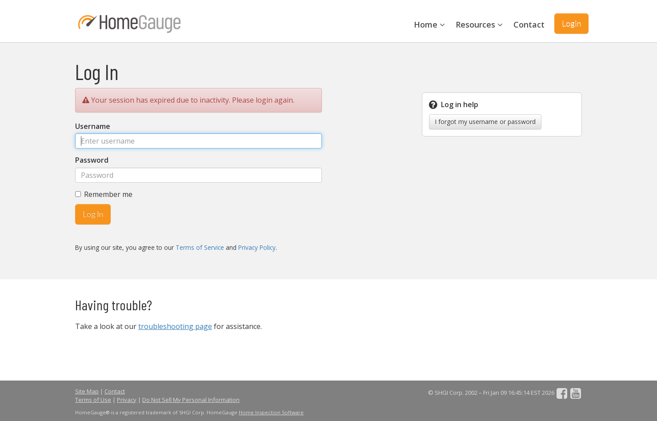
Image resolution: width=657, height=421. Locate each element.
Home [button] (429, 24)
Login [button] (571, 23)
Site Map (87, 391)
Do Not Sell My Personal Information (191, 400)
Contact (529, 24)
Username (92, 126)
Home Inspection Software (271, 412)
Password (91, 160)
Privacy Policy (257, 247)
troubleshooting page (175, 326)
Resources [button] (479, 24)
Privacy (126, 400)
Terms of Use (93, 400)
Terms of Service (200, 247)
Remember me (103, 194)
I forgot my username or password (485, 121)
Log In (93, 214)
